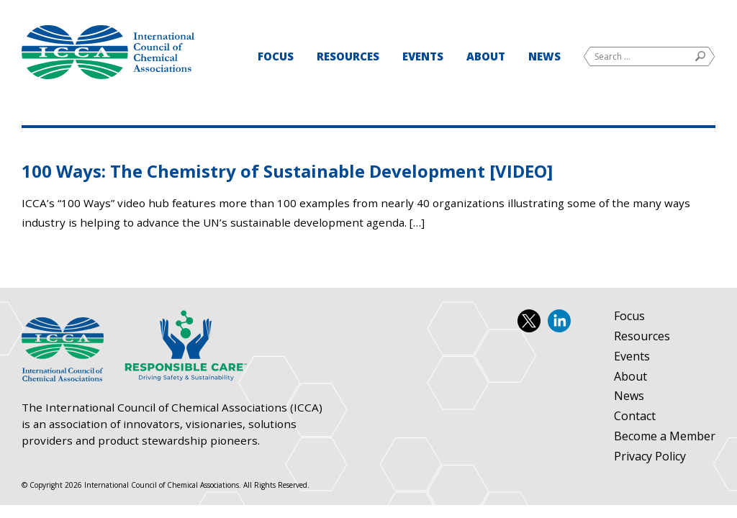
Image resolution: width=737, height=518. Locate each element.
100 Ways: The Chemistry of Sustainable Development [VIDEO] (287, 171)
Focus (276, 56)
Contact (635, 416)
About (485, 56)
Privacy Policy (650, 457)
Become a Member (664, 437)
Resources (348, 56)
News (544, 56)
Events (422, 56)
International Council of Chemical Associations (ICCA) (108, 52)
